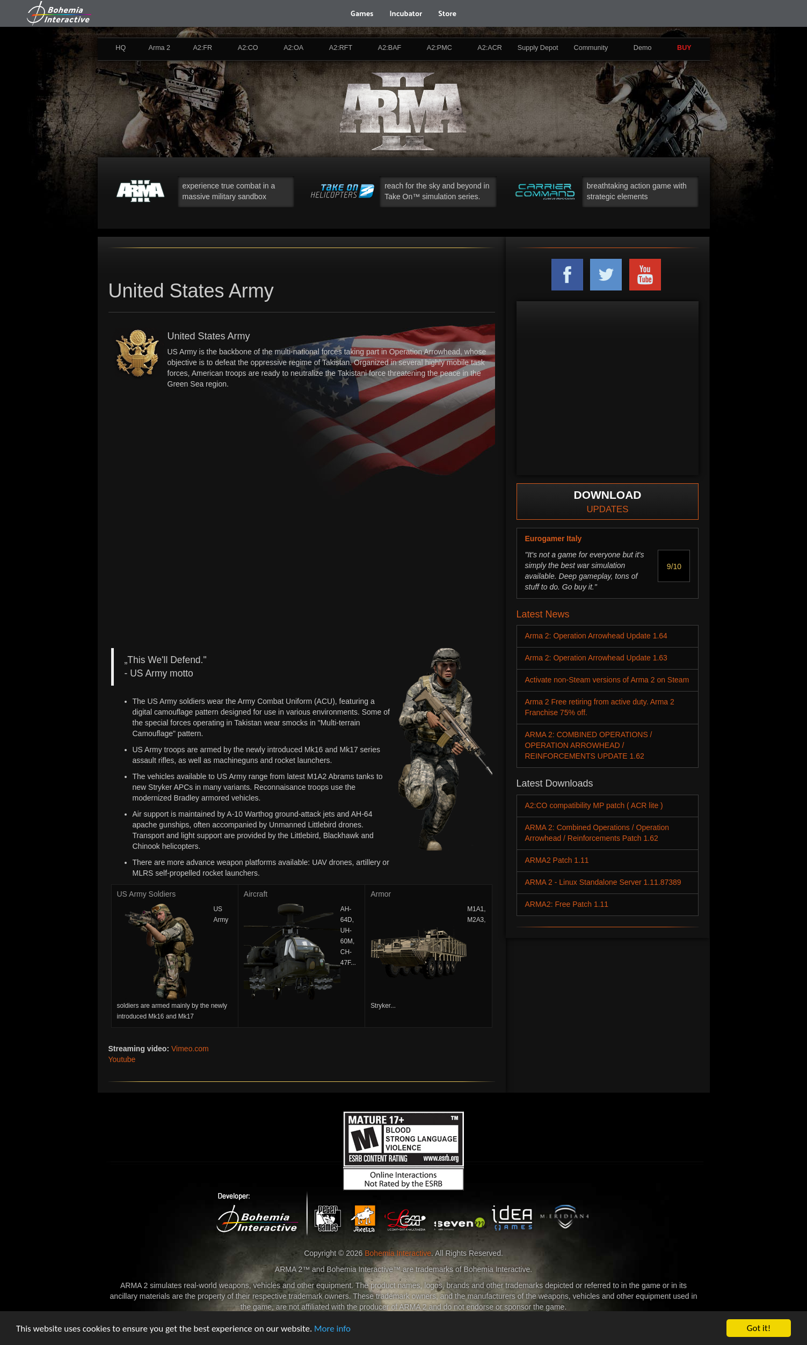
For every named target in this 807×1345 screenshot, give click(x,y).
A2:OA (293, 48)
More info (332, 1328)
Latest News (543, 614)
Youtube (122, 1059)
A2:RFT (340, 48)
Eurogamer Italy (553, 538)
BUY (684, 48)
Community (591, 48)
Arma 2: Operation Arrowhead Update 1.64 (596, 635)
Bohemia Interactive (398, 1253)
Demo (643, 48)
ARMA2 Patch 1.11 (557, 860)
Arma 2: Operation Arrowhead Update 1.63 (596, 657)
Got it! (758, 1328)
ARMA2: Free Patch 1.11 (567, 904)
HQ (120, 48)
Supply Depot (538, 48)
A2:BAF (389, 48)
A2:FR (202, 48)
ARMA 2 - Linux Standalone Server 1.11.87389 (603, 882)
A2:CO (248, 48)
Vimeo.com (190, 1048)
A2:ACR (489, 48)
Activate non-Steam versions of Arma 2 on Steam (607, 679)
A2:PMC (439, 48)
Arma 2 (160, 48)
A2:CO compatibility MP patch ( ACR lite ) (594, 805)
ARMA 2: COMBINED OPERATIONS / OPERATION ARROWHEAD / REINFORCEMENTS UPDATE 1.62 (588, 745)
